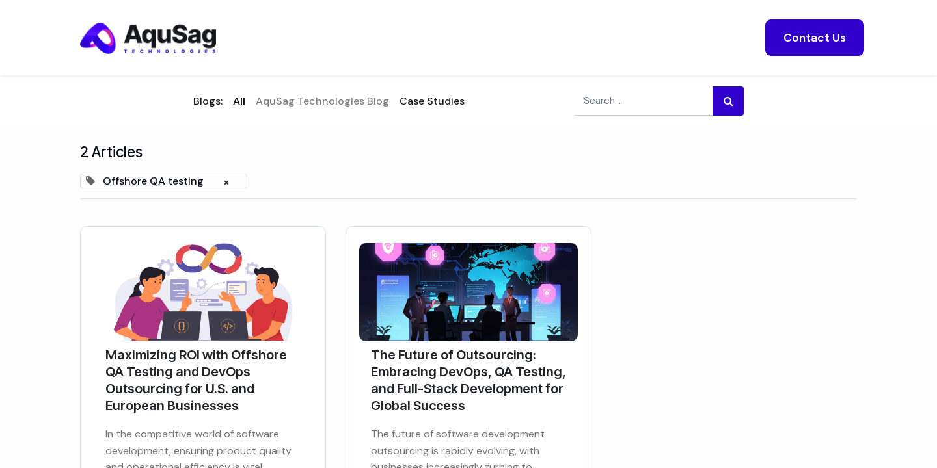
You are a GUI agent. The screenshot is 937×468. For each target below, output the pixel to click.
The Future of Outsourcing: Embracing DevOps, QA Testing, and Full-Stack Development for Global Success (468, 380)
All (239, 101)
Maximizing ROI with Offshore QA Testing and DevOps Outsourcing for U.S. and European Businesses (196, 380)
